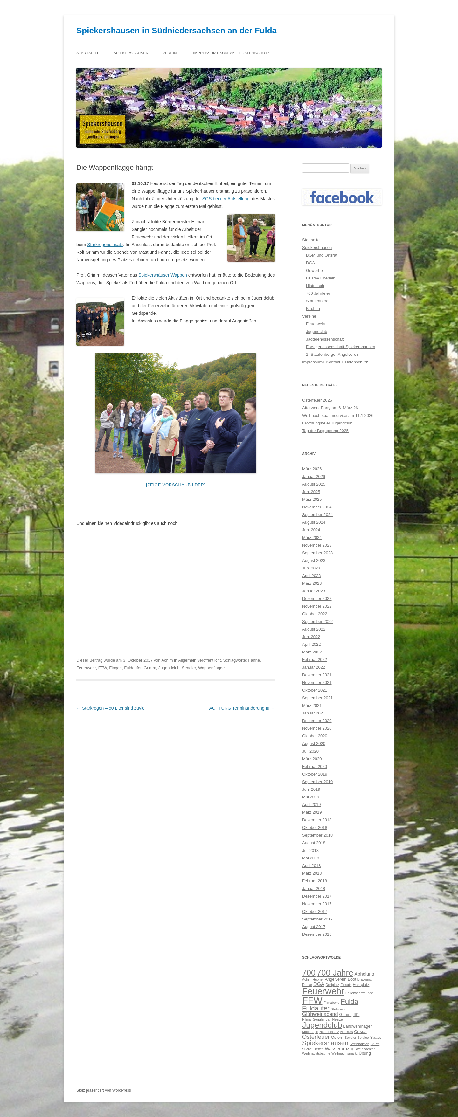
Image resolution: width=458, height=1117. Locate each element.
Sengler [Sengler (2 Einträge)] (350, 1037)
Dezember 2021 (317, 674)
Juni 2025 (311, 491)
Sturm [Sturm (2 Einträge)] (375, 1044)
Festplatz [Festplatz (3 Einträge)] (361, 984)
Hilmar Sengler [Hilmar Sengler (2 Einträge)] (313, 1019)
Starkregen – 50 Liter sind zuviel (111, 708)
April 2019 (311, 804)
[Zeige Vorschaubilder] (175, 484)
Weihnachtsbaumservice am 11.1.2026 (338, 415)
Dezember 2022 (317, 598)
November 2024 (317, 507)
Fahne (254, 660)
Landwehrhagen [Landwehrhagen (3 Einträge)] (357, 1026)
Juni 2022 (311, 636)
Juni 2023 (311, 568)
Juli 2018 (310, 850)
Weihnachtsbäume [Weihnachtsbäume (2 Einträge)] (316, 1053)
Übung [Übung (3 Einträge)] (365, 1053)
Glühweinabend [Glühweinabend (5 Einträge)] (320, 1014)
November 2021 (317, 682)
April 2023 (311, 575)
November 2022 (317, 606)
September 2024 (317, 514)
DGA (310, 262)
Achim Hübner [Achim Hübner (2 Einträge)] (313, 979)
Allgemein (187, 660)
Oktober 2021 (314, 690)
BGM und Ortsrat (321, 255)
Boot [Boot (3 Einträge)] (352, 979)
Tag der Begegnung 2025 (325, 430)
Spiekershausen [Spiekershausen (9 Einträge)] (325, 1042)
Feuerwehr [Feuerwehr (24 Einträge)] (323, 991)
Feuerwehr (86, 667)
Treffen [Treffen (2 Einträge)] (318, 1049)
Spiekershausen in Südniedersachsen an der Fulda (176, 30)
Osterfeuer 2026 (317, 400)
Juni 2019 (311, 789)
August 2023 (313, 560)
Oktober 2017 (314, 911)
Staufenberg (317, 301)
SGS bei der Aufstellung (226, 198)
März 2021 (312, 705)
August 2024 (313, 522)
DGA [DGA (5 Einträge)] (318, 984)
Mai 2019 (310, 797)
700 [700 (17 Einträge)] (309, 972)
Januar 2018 (313, 888)
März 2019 (312, 812)
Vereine (171, 53)
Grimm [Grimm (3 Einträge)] (345, 1014)
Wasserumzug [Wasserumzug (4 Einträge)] (340, 1048)
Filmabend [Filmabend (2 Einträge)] (331, 1002)
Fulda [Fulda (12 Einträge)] (349, 1001)
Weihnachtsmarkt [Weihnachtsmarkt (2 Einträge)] (344, 1053)
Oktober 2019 (314, 774)
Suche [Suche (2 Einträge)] (307, 1049)
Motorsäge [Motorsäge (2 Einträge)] (310, 1032)
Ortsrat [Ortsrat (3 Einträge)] (360, 1031)
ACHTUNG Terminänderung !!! (242, 708)
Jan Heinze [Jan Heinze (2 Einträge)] (334, 1019)
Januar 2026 (313, 476)
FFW (102, 667)
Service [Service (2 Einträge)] (363, 1037)
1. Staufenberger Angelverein (332, 354)
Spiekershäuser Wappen (162, 275)
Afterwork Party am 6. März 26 (330, 407)
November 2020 (317, 728)
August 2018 (313, 842)
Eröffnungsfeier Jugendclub (327, 423)
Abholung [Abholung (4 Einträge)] (364, 973)
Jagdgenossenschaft (325, 339)
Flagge (115, 667)
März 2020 (312, 758)
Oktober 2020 (314, 736)
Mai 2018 (310, 858)
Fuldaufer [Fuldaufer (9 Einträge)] (316, 1008)
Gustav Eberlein (321, 278)
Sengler (189, 667)
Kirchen (313, 308)
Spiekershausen (131, 53)
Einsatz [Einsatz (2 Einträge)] (345, 985)
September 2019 (317, 781)
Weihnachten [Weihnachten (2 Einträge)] (366, 1049)
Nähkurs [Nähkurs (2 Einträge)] (346, 1032)
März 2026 (312, 468)
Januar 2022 (313, 667)
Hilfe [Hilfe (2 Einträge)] (356, 1015)
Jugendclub (169, 667)
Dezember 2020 (317, 720)
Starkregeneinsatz (105, 244)
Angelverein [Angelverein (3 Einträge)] (335, 979)
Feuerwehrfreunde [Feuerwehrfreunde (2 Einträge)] (359, 993)
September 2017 (317, 919)
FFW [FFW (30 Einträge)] (312, 1000)
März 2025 (312, 499)
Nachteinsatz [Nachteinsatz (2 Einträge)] (329, 1032)
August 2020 (313, 743)
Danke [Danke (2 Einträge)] (307, 985)
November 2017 (317, 903)
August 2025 (313, 484)
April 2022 (311, 644)
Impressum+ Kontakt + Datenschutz (231, 53)
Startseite (88, 53)
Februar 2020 (314, 766)
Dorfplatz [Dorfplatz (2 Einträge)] (332, 985)
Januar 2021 (313, 713)
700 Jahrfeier (318, 293)
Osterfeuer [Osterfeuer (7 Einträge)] (316, 1036)
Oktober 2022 (314, 613)
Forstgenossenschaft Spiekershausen (340, 346)
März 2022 (312, 652)
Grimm (150, 667)
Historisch (315, 285)
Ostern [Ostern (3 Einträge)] (337, 1037)
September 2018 (317, 835)
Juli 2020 (310, 751)
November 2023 (317, 545)
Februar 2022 (314, 659)
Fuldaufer (132, 667)
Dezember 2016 (317, 934)
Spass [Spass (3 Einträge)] (375, 1037)
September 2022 (317, 621)
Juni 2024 (311, 529)
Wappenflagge (211, 667)
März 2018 (312, 873)
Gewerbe (314, 270)
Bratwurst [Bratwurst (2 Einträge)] (364, 979)
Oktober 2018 (314, 827)
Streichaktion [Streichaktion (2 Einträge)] (359, 1044)
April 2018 (311, 865)
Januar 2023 (313, 591)
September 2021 (317, 697)
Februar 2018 (314, 881)
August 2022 (313, 629)
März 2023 (312, 583)
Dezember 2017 (317, 896)
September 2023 (317, 552)
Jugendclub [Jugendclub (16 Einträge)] (322, 1025)
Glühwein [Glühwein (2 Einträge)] (338, 1009)
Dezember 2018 (317, 819)
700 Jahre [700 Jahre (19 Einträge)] (335, 972)
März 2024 (312, 537)
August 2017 (313, 926)
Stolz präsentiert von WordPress (103, 1090)
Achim (167, 660)
